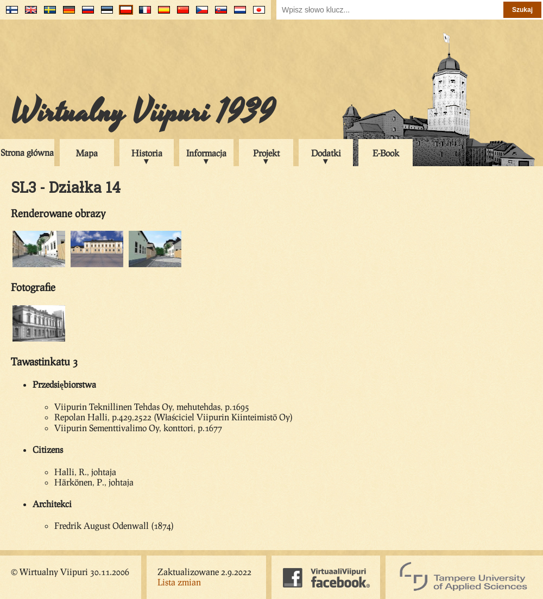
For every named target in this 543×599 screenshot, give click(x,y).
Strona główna (27, 152)
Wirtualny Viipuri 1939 (143, 112)
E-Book (385, 153)
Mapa (87, 153)
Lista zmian (179, 582)
